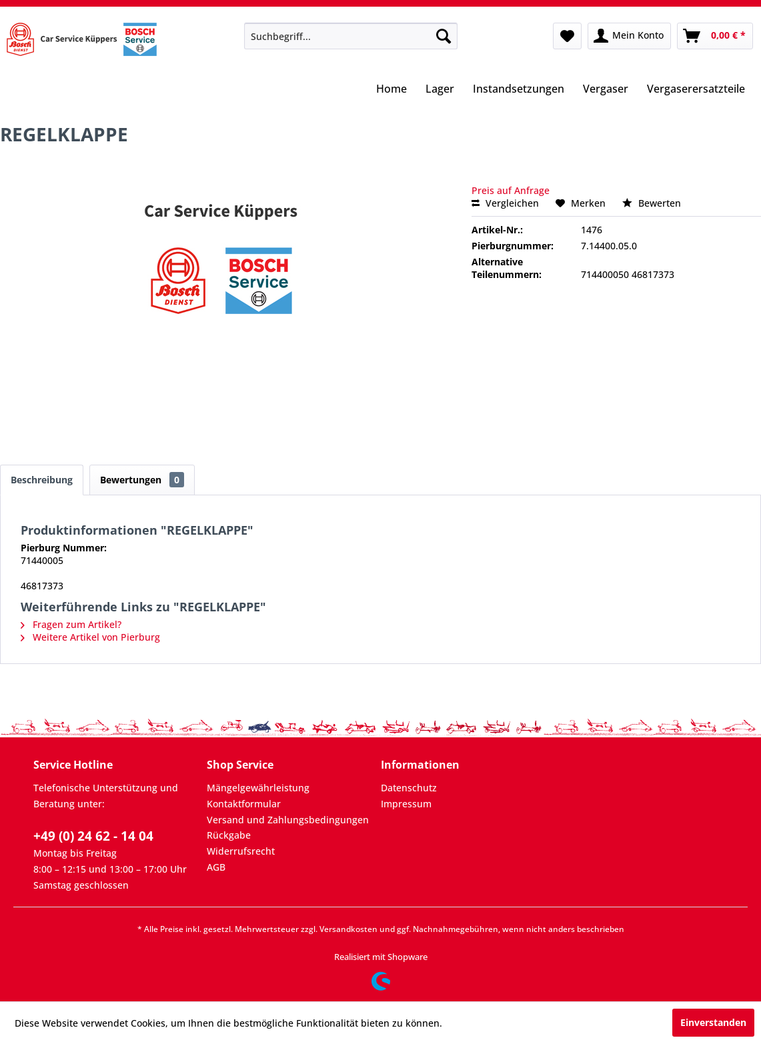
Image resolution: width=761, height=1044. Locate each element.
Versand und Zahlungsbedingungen (288, 819)
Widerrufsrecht (241, 851)
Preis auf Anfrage (511, 190)
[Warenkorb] (715, 36)
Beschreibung (42, 479)
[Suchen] (444, 36)
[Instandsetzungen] (519, 90)
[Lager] (440, 90)
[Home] (391, 90)
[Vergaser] (606, 90)
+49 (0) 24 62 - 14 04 (93, 836)
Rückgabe (229, 835)
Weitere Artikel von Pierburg (90, 637)
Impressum (406, 803)
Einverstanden (713, 1022)
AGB (216, 867)
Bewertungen (142, 479)
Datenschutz (409, 787)
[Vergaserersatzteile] (696, 90)
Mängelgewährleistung (258, 787)
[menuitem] (350, 36)
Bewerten (651, 203)
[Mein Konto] (629, 36)
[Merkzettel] (567, 36)
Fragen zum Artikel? (71, 624)
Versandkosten (348, 929)
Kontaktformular (244, 803)
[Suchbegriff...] (350, 36)
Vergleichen (505, 203)
